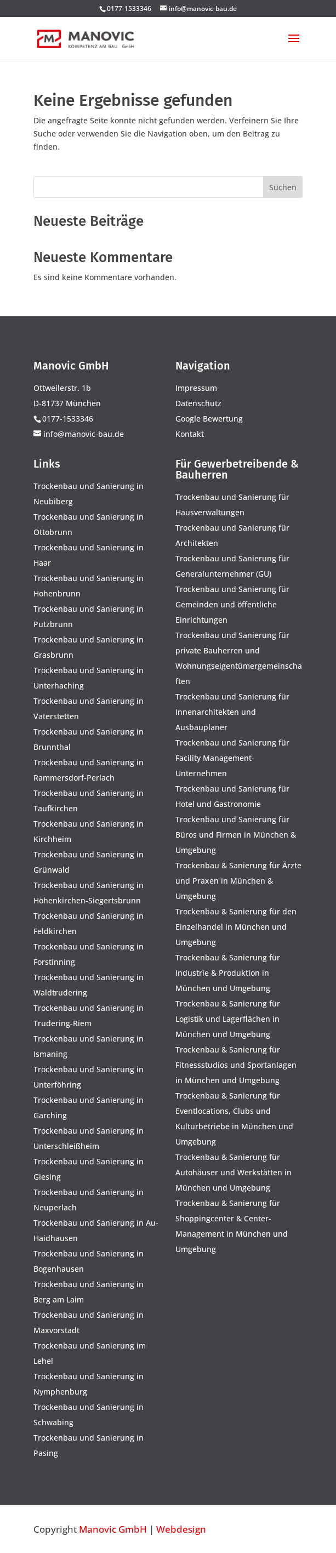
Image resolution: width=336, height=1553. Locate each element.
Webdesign (181, 1529)
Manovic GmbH (113, 1529)
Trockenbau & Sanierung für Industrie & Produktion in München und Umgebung (227, 972)
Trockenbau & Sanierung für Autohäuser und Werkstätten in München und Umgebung (233, 1172)
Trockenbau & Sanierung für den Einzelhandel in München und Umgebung (236, 926)
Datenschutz (198, 403)
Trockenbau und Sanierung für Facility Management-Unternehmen (232, 757)
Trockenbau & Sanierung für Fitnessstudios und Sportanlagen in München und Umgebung (236, 1064)
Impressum (196, 388)
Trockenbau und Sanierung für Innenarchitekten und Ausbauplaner (232, 711)
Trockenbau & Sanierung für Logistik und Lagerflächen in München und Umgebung (227, 1018)
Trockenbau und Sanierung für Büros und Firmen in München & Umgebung (235, 834)
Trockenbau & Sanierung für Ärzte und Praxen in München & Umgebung (238, 880)
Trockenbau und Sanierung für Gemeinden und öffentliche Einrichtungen (232, 604)
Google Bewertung (209, 418)
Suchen (283, 187)
